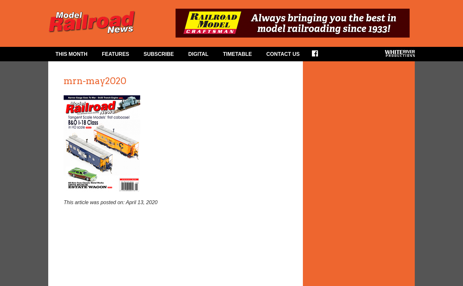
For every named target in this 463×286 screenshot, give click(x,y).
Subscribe (159, 54)
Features (115, 54)
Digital (198, 54)
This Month (71, 54)
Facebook (319, 55)
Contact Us (283, 54)
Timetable (237, 54)
